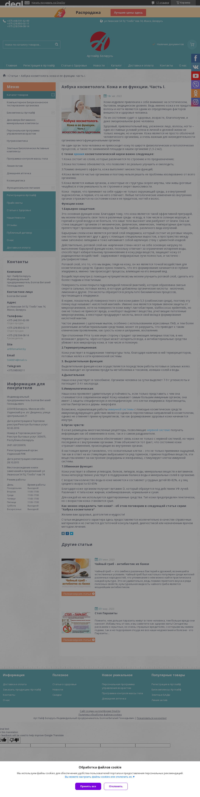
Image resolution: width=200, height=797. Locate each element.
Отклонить (117, 786)
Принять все (88, 786)
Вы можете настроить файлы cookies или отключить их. (98, 777)
